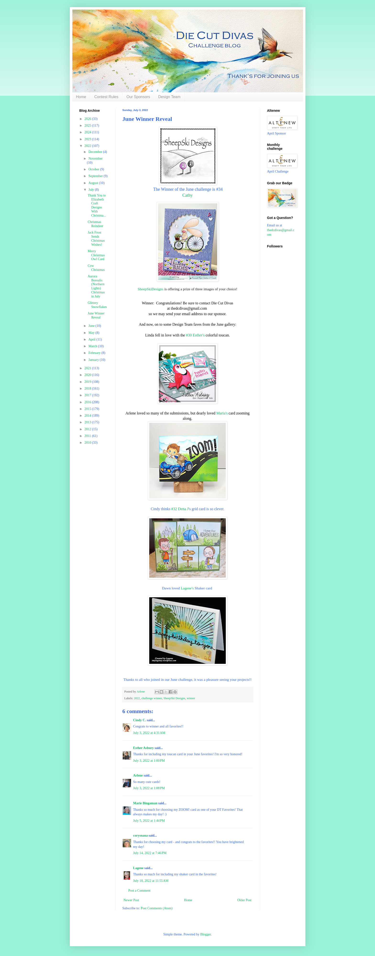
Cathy (187, 195)
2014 (88, 415)
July (91, 189)
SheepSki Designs (174, 698)
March (93, 346)
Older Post (244, 900)
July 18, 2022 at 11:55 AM (151, 881)
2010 (88, 442)
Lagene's (188, 588)
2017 (88, 395)
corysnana (140, 835)
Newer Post (131, 900)
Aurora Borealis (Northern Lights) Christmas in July (96, 286)
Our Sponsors (138, 97)
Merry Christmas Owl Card (96, 255)
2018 (88, 388)
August (93, 183)
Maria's (222, 413)
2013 (88, 422)
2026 (88, 119)
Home (81, 97)
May (91, 333)
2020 (88, 375)
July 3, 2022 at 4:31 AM (149, 733)
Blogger (205, 934)
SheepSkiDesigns (151, 289)
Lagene (138, 868)
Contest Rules (106, 97)
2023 (88, 139)
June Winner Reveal (96, 315)
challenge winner (151, 698)
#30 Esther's (195, 335)
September (96, 176)
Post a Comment (139, 890)
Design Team (169, 97)
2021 (88, 368)
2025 (88, 125)
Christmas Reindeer (95, 224)
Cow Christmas (96, 268)
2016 (88, 402)
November (95, 158)
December (95, 152)
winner (191, 698)
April (92, 339)
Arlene (138, 775)
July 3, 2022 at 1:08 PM (149, 788)
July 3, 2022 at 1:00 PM (149, 760)
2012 (88, 429)
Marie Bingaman (145, 803)
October (94, 169)
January (94, 360)
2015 (88, 409)
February (94, 353)
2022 (137, 698)
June (91, 326)
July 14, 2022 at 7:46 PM (150, 853)
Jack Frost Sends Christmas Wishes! (96, 238)
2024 (88, 132)
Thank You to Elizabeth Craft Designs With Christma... (97, 205)
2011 (88, 436)
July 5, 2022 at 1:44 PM (149, 820)
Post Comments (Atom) (157, 908)
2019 (88, 382)
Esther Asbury (143, 748)
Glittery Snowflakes (97, 305)
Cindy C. (139, 720)
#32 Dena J (179, 509)
